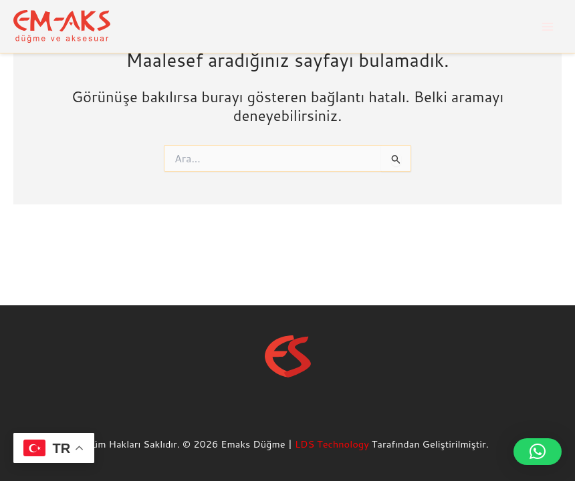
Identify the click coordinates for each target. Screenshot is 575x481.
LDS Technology (332, 444)
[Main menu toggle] (548, 27)
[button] (537, 451)
